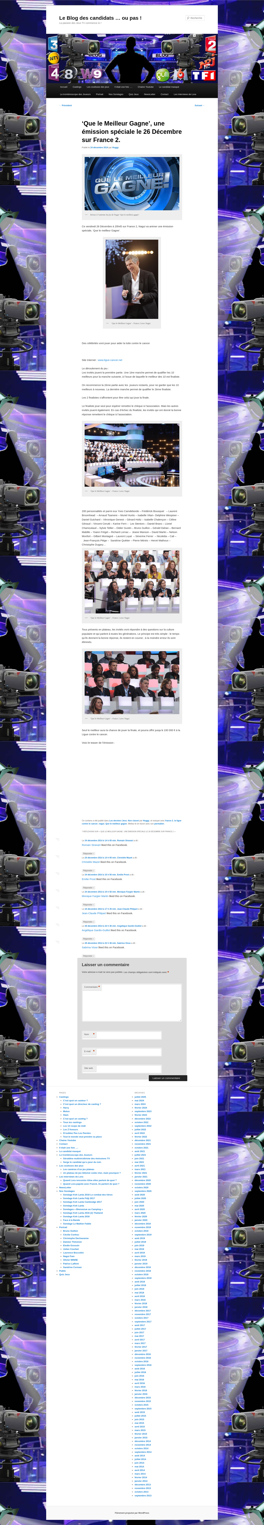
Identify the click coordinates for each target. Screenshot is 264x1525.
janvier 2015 (141, 1437)
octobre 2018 (141, 1274)
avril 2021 (140, 1165)
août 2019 (140, 1238)
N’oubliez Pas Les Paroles (77, 1133)
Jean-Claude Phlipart (127, 909)
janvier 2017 (141, 1350)
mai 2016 (139, 1379)
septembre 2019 (143, 1234)
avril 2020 (140, 1209)
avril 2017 (140, 1339)
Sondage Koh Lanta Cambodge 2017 (82, 1202)
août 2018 (140, 1281)
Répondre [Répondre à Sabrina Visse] (88, 956)
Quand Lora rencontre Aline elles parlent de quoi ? (90, 1180)
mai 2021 (139, 1162)
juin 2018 (139, 1289)
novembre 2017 (143, 1314)
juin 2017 (139, 1332)
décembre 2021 (143, 1140)
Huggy (115, 147)
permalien (159, 824)
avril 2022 (140, 1133)
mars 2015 (140, 1430)
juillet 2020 (140, 1198)
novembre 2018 (143, 1271)
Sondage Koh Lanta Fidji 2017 (79, 1198)
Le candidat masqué (169, 87)
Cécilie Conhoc (71, 1234)
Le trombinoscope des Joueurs (75, 94)
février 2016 (141, 1390)
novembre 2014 (143, 1445)
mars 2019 (140, 1256)
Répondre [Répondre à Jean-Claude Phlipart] (88, 922)
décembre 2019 (143, 1223)
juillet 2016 (140, 1372)
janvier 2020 (141, 1220)
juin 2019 (139, 1245)
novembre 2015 (143, 1401)
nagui (101, 824)
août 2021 (140, 1151)
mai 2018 (139, 1292)
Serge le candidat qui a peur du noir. (82, 1162)
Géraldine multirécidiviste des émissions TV (86, 1158)
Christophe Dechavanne (76, 1238)
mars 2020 (140, 1213)
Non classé (133, 820)
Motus (66, 1111)
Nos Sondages (116, 94)
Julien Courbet (71, 1249)
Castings (77, 87)
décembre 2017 (143, 1310)
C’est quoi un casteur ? (75, 1100)
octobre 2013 (141, 1492)
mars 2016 (140, 1387)
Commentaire (92, 987)
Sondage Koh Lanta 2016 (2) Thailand (83, 1213)
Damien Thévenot (72, 1242)
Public (62, 1271)
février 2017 (141, 1347)
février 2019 (141, 1260)
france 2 (169, 820)
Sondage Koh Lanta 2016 (76, 1216)
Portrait (99, 94)
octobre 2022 (141, 1122)
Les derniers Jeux (118, 820)
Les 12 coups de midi (74, 1126)
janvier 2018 (141, 1307)
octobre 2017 (141, 1318)
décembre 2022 (143, 1118)
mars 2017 (140, 1343)
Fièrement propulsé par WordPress (132, 1513)
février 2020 (141, 1216)
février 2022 (141, 1136)
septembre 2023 (143, 1111)
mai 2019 (139, 1249)
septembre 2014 (143, 1452)
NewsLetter (149, 94)
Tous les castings (72, 1122)
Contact (164, 94)
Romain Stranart (125, 840)
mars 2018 (140, 1300)
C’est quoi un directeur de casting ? (82, 1104)
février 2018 (141, 1303)
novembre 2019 (143, 1227)
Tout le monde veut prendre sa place (82, 1136)
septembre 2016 (143, 1365)
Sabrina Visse (124, 943)
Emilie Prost (123, 874)
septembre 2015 (143, 1408)
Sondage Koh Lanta (73, 1205)
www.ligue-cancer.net (110, 360)
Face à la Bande (71, 1220)
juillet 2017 (140, 1329)
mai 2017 (139, 1336)
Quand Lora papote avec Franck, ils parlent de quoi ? (91, 1184)
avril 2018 (140, 1296)
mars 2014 (140, 1474)
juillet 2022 (140, 1129)
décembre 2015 (143, 1397)
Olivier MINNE (70, 1260)
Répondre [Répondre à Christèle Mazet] (88, 870)
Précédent (65, 105)
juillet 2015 (140, 1416)
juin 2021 (139, 1158)
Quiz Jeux (134, 94)
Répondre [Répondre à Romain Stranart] (88, 853)
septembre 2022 (143, 1126)
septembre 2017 (143, 1321)
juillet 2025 (140, 1097)
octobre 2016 (141, 1361)
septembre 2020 (143, 1191)
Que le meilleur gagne (116, 824)
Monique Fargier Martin (128, 892)
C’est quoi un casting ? (75, 1118)
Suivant (200, 105)
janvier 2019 (141, 1263)
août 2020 (140, 1194)
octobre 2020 (141, 1187)
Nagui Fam (68, 1256)
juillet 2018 (140, 1285)
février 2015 (141, 1434)
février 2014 (141, 1477)
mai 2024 (139, 1100)
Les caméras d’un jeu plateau (78, 1169)
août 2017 (140, 1325)
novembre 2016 (143, 1358)
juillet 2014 (140, 1459)
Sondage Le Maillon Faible (77, 1223)
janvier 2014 (141, 1481)
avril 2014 (140, 1470)
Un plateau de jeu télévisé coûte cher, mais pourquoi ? (92, 1173)
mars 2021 (140, 1169)
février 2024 (141, 1107)
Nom (89, 1034)
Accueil (63, 87)
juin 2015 (139, 1419)
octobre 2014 (141, 1448)
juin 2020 (139, 1202)
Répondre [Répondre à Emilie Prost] (88, 887)
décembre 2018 (143, 1267)
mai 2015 (139, 1423)
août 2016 (140, 1368)
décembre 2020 (143, 1180)
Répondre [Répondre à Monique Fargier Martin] (88, 904)
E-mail (89, 1051)
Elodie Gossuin (71, 1245)
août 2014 (140, 1455)
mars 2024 (140, 1104)
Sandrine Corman (72, 1267)
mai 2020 (139, 1205)
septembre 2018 (143, 1278)
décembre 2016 (143, 1354)
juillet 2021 (140, 1155)
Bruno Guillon (70, 1231)
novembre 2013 (143, 1488)
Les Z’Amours (70, 1129)
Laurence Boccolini (73, 1252)
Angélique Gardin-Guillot (129, 926)
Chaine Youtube (146, 87)
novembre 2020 (143, 1184)
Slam (65, 1115)
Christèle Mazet (124, 858)
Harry (66, 1107)
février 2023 (141, 1115)
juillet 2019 (140, 1242)
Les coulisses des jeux (98, 87)
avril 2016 (140, 1383)
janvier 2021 (141, 1176)
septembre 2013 (143, 1495)
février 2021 (141, 1173)
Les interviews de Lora (185, 94)
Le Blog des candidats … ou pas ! (100, 18)
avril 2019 (140, 1252)
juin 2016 (139, 1376)
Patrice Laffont (71, 1263)
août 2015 (140, 1412)
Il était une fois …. (123, 87)
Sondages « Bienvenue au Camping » (83, 1209)
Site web (88, 1068)
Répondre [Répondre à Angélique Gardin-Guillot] (88, 939)
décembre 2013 (143, 1484)
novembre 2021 (143, 1144)
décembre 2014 (143, 1441)
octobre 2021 (141, 1147)
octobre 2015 (141, 1405)
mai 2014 (139, 1466)
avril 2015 (140, 1426)
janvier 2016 (141, 1394)
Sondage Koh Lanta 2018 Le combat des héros (88, 1194)
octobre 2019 (141, 1231)
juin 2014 (139, 1463)
